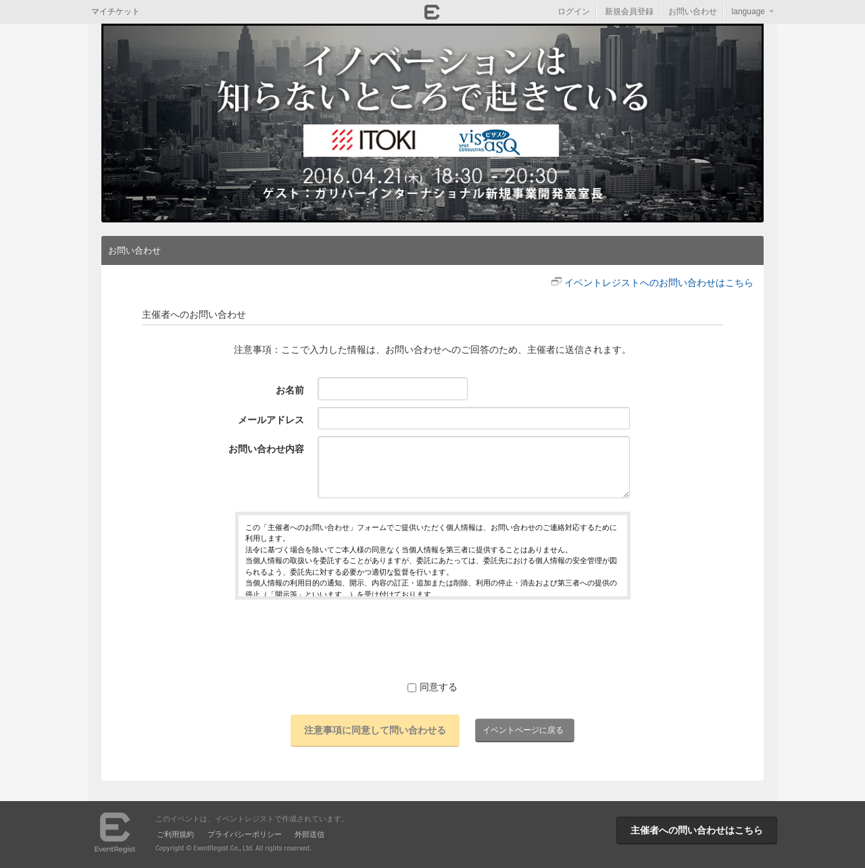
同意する (432, 686)
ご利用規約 (175, 834)
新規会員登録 (629, 11)
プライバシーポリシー (244, 834)
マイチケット (115, 11)
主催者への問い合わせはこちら (697, 830)
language (748, 11)
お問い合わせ (692, 11)
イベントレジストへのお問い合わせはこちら (658, 282)
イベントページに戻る (523, 730)
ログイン (574, 11)
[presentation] (432, 639)
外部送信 (309, 834)
